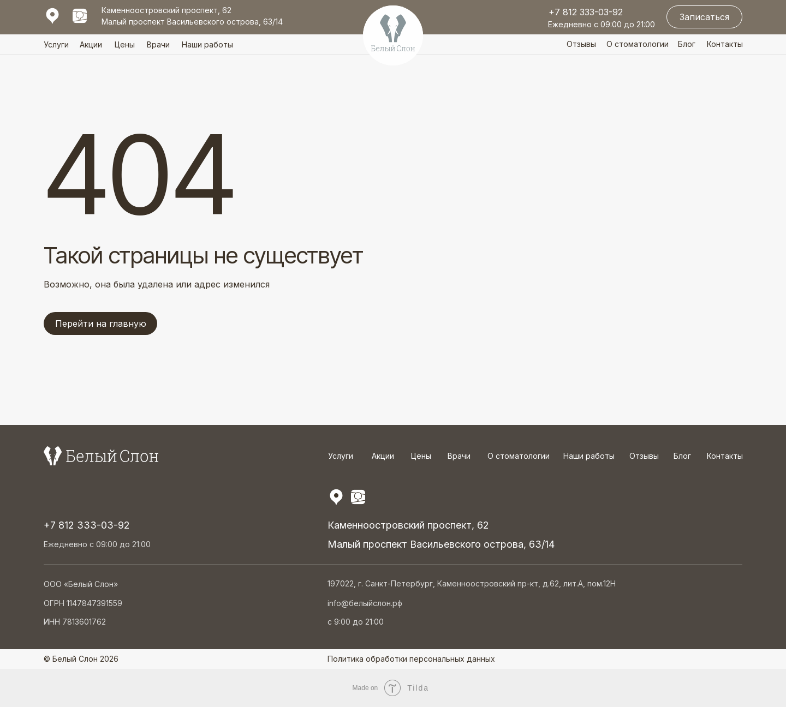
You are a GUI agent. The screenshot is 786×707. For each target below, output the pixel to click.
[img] (79, 16)
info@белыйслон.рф (364, 603)
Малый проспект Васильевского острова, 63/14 (192, 21)
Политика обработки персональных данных (411, 658)
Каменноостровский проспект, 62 (166, 10)
